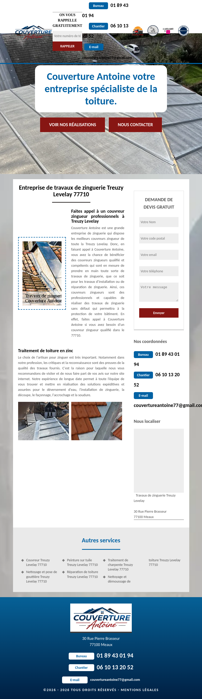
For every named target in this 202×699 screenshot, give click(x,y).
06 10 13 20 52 (101, 667)
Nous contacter (135, 124)
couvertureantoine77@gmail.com (101, 680)
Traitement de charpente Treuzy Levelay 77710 (120, 565)
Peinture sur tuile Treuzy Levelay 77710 (82, 562)
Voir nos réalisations (72, 124)
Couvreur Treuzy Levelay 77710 (38, 562)
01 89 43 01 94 (101, 655)
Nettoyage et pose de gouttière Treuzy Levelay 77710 (41, 576)
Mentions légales (140, 690)
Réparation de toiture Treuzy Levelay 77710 (82, 574)
